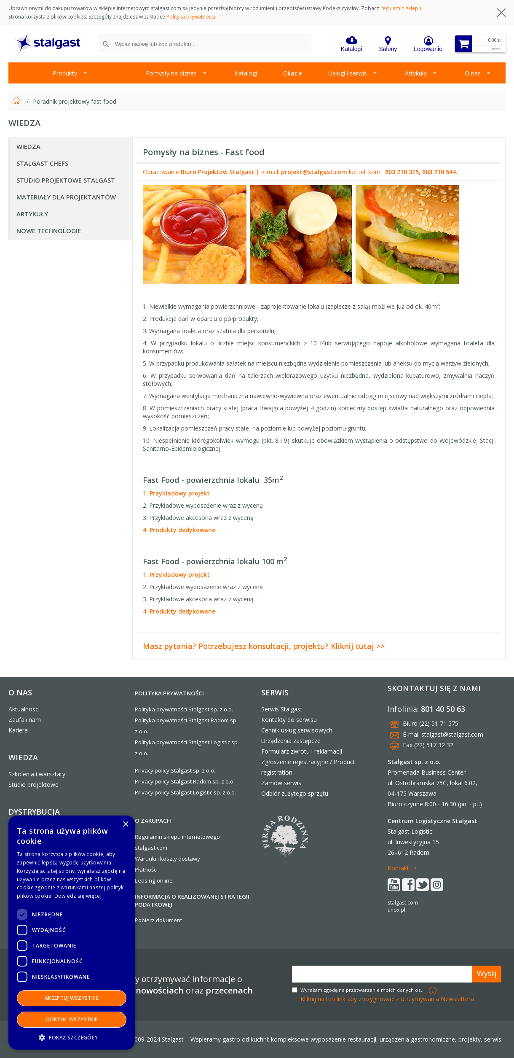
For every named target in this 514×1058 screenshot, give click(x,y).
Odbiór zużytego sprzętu (294, 793)
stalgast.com (403, 902)
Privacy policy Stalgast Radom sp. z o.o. (185, 781)
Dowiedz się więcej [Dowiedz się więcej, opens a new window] (78, 895)
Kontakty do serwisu (289, 720)
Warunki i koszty (156, 858)
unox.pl (396, 909)
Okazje (292, 73)
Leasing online (154, 880)
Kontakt (398, 868)
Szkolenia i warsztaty (36, 774)
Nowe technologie (48, 230)
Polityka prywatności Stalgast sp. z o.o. (184, 709)
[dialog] (71, 933)
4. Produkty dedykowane (179, 530)
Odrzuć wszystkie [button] (71, 1019)
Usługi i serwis (347, 73)
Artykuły (416, 73)
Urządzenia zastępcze (291, 741)
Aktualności (24, 709)
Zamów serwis (281, 783)
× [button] (125, 824)
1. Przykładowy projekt (176, 493)
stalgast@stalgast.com (452, 734)
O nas (473, 73)
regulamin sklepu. (401, 8)
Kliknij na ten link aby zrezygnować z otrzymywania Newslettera (387, 999)
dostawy (189, 858)
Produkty (65, 73)
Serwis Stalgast (282, 709)
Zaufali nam (24, 720)
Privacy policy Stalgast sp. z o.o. (175, 770)
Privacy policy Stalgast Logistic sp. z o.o (185, 792)
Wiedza (28, 146)
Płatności (146, 869)
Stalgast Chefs (42, 163)
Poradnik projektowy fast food (74, 101)
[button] (71, 1037)
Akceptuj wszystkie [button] (72, 997)
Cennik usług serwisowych (296, 730)
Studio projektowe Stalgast (65, 180)
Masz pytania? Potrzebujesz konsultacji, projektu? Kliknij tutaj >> (264, 646)
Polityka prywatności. (191, 16)
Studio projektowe (33, 785)
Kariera (18, 730)
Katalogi (246, 73)
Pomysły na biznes (171, 73)
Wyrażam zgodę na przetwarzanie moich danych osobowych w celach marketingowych (363, 990)
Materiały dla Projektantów (66, 197)
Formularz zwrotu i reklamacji (301, 751)
